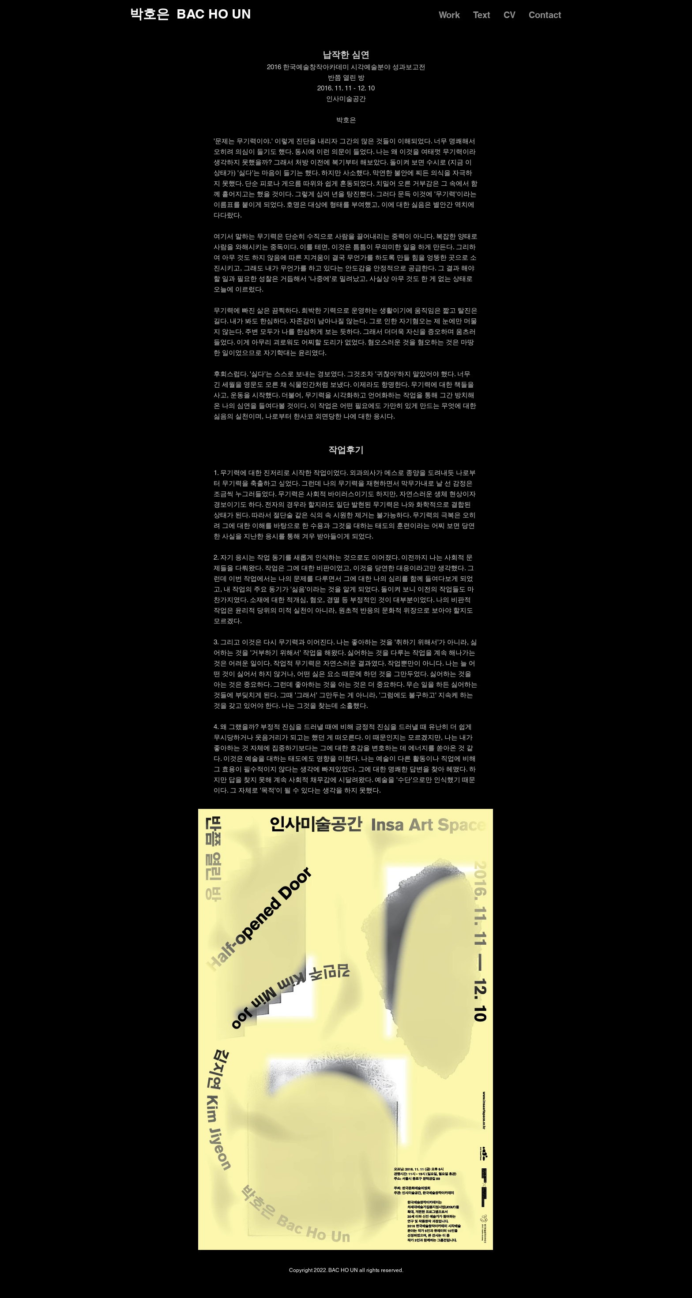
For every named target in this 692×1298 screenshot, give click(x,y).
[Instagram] (532, 1281)
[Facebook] (553, 1281)
